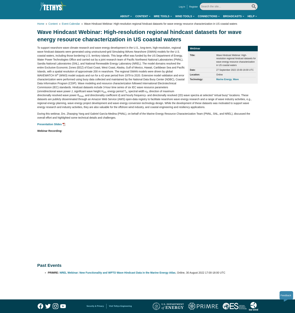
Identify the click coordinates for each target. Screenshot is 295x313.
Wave (236, 79)
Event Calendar (71, 23)
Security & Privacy (95, 306)
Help (251, 16)
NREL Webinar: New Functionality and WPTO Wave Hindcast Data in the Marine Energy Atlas (118, 272)
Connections (207, 16)
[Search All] (228, 6)
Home (40, 23)
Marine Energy (224, 79)
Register (192, 6)
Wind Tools (183, 16)
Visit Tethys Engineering (120, 306)
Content (141, 16)
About (124, 16)
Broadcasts (232, 16)
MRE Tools (162, 16)
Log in (181, 6)
